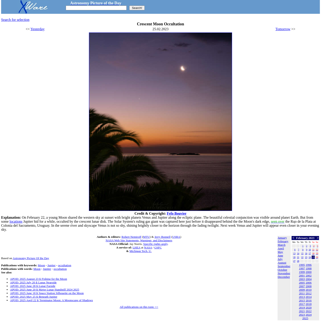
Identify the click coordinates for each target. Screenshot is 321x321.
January (282, 237)
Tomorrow (282, 29)
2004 (309, 279)
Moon (41, 265)
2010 (309, 289)
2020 (309, 307)
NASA (148, 247)
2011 (302, 293)
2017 (302, 304)
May (280, 252)
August (282, 262)
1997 (302, 268)
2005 (302, 282)
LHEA (136, 247)
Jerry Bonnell (162, 236)
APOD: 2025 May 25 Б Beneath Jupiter (33, 296)
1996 (309, 264)
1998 (309, 268)
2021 (302, 311)
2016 (309, 300)
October (282, 269)
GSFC (158, 247)
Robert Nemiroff (131, 236)
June (280, 255)
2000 (309, 272)
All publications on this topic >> (139, 307)
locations (16, 221)
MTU (146, 236)
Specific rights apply (155, 244)
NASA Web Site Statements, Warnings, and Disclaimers (139, 240)
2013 (302, 297)
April (281, 248)
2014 (309, 297)
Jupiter (51, 265)
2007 (302, 286)
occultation (64, 265)
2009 (302, 289)
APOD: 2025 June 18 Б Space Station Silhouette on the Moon (47, 293)
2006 (309, 282)
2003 (302, 279)
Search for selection (15, 20)
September (284, 266)
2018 (309, 304)
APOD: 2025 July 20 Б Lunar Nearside (33, 282)
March (282, 244)
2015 (302, 300)
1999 (302, 272)
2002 (309, 275)
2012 (309, 293)
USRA (176, 236)
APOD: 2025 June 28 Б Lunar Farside (32, 286)
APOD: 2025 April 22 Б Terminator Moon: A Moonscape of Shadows (51, 300)
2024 (309, 314)
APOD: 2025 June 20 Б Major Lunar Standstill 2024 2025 (44, 289)
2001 (302, 275)
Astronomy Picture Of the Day (31, 258)
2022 (309, 311)
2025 (305, 318)
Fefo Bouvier (176, 213)
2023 (302, 314)
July (280, 259)
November (284, 273)
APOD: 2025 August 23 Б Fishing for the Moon (38, 279)
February (283, 241)
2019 (302, 307)
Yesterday (38, 29)
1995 (302, 264)
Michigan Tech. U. (141, 251)
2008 (309, 286)
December (284, 277)
